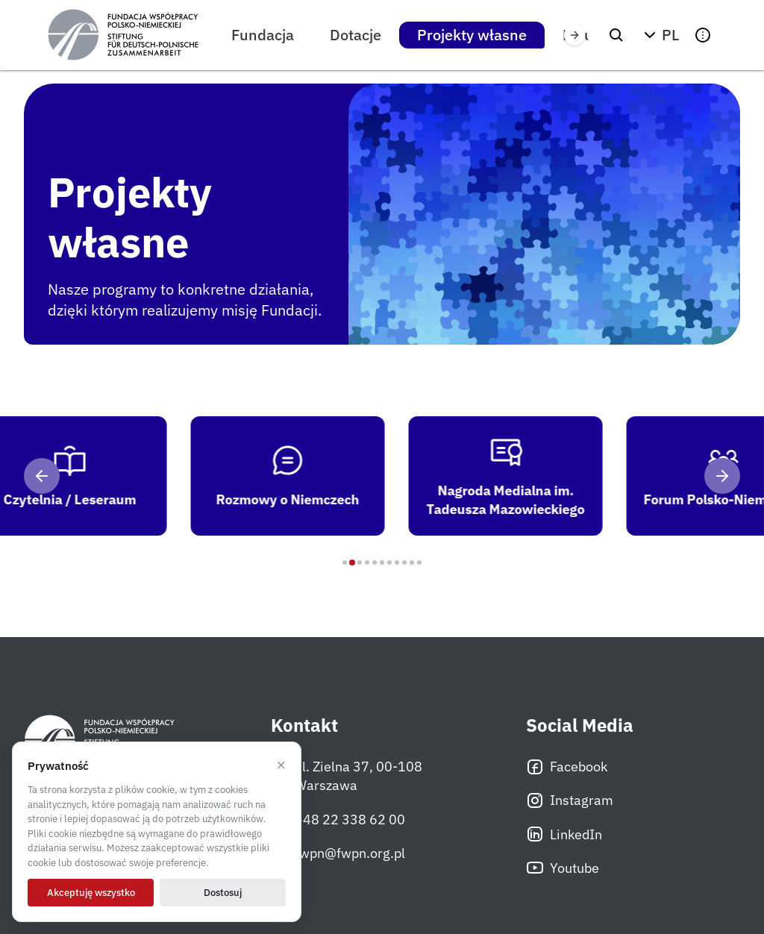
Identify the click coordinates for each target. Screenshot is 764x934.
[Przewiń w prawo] (574, 35)
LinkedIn (564, 834)
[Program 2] (352, 562)
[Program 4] (367, 562)
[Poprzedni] (42, 476)
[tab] (301, 476)
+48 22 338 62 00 (338, 819)
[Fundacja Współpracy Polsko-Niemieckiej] (123, 35)
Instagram (569, 800)
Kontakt (304, 725)
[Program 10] (412, 562)
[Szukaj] (616, 35)
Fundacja (262, 35)
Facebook (566, 767)
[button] (659, 35)
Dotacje (355, 35)
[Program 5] (374, 562)
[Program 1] (344, 562)
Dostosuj (223, 892)
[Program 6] (382, 562)
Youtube (562, 868)
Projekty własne (472, 35)
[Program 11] (419, 562)
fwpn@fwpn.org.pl (338, 853)
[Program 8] (397, 562)
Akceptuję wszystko (91, 892)
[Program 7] (389, 562)
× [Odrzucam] (281, 765)
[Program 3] (359, 562)
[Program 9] (404, 562)
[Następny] (722, 476)
